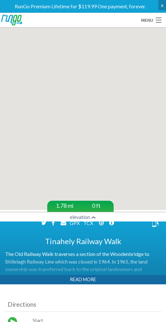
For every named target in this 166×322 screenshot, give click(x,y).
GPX (75, 223)
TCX (88, 223)
